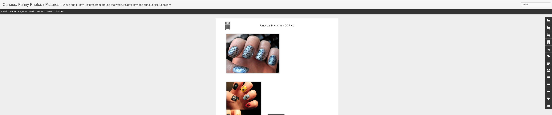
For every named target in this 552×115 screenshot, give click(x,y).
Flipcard (13, 11)
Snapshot (49, 11)
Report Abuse (292, 113)
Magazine (22, 11)
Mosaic (32, 11)
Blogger (284, 113)
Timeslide (59, 11)
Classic (4, 11)
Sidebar (40, 11)
